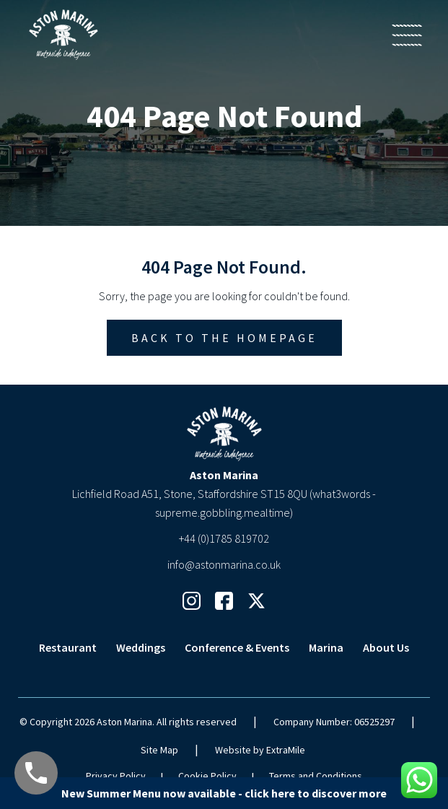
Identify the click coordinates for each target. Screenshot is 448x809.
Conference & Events (237, 647)
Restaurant (68, 647)
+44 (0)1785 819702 (224, 538)
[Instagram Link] (192, 601)
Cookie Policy (207, 775)
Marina (326, 647)
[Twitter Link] (256, 601)
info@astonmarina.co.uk (224, 564)
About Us (386, 647)
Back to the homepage (224, 338)
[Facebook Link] (224, 601)
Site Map (159, 749)
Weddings (140, 647)
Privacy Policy (116, 775)
